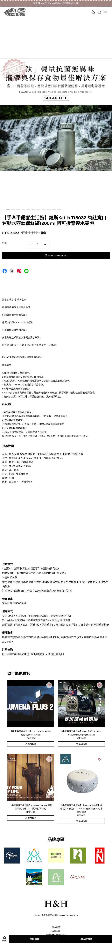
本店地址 (56, 931)
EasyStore (73, 915)
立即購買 (34, 938)
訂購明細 (33, 654)
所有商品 (56, 927)
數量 (4, 243)
